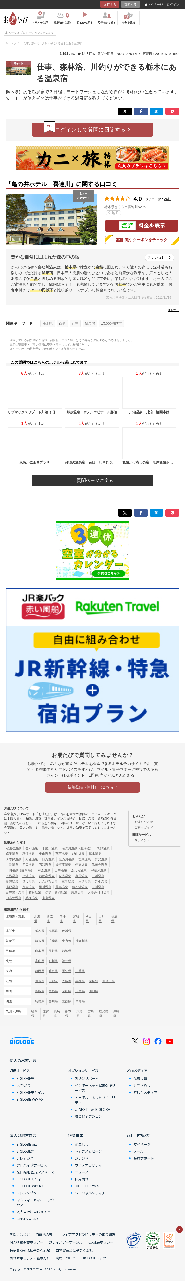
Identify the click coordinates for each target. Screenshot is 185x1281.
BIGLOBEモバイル (30, 1092)
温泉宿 (90, 323)
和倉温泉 (44, 870)
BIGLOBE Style (87, 1186)
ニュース (81, 1172)
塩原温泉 (84, 859)
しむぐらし (142, 1085)
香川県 (53, 1001)
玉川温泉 (98, 887)
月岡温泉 (28, 865)
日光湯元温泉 (15, 892)
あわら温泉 (79, 870)
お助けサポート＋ (88, 1078)
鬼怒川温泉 (66, 859)
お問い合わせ (20, 1234)
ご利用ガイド (143, 827)
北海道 (37, 919)
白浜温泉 (98, 876)
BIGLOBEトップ (94, 1258)
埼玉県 (39, 941)
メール (139, 1151)
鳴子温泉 (12, 854)
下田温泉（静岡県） (20, 870)
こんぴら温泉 (48, 881)
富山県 (39, 961)
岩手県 (63, 919)
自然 (62, 323)
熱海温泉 (31, 898)
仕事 (75, 323)
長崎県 (57, 1013)
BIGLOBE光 (25, 1078)
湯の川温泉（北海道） (77, 848)
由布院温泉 (13, 898)
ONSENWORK (28, 1218)
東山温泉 (45, 854)
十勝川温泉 (50, 848)
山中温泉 (61, 870)
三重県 (80, 971)
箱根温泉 (35, 892)
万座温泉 (31, 859)
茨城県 (66, 931)
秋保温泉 (28, 854)
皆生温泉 (101, 881)
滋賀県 (39, 981)
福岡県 (34, 1013)
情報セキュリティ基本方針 (30, 1258)
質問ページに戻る (93, 480)
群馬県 (53, 931)
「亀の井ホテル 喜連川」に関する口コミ (61, 184)
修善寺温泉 (99, 865)
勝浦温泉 (12, 881)
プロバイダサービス (32, 1165)
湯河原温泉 (63, 865)
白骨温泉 (12, 865)
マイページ (154, 4)
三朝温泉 (68, 881)
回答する (110, 4)
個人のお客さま (23, 1060)
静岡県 (39, 971)
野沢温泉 (101, 859)
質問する (130, 4)
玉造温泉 (84, 881)
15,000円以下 (111, 323)
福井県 (66, 961)
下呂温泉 (12, 876)
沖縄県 (116, 1013)
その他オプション (88, 1116)
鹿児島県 (103, 1013)
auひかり (24, 1085)
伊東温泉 (81, 865)
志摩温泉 (77, 892)
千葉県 (53, 941)
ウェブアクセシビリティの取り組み (88, 1234)
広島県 (80, 991)
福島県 (114, 919)
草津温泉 (95, 854)
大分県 (79, 1013)
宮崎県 (91, 1013)
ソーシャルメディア (90, 1192)
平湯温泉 (28, 876)
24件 (167, 199)
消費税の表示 (46, 1234)
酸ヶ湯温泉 (80, 887)
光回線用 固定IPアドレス (35, 1172)
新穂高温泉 (47, 876)
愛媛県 (66, 1001)
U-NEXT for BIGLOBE (92, 1109)
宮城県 (76, 919)
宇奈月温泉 (98, 870)
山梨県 (39, 951)
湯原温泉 (12, 887)
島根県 (53, 991)
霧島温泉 (62, 887)
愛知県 (66, 971)
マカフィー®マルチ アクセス (35, 1202)
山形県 (102, 919)
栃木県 (48, 323)
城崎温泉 (65, 876)
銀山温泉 (78, 854)
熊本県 (68, 1013)
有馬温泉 (81, 876)
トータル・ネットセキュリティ (95, 1100)
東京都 (66, 941)
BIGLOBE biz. (27, 1144)
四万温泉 (48, 859)
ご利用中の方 (138, 1135)
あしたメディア (145, 1092)
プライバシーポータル (66, 1242)
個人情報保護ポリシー (26, 1242)
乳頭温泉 (103, 848)
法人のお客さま (23, 1135)
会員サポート (144, 1158)
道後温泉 (28, 881)
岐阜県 (53, 971)
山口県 (93, 991)
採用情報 (81, 1179)
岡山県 (66, 991)
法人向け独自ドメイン (33, 1211)
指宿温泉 (48, 898)
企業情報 (75, 1135)
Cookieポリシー (100, 1242)
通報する (173, 310)
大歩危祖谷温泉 (99, 892)
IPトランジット (28, 1192)
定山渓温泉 (13, 848)
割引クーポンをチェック (141, 240)
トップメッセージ (88, 1151)
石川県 (53, 961)
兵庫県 (80, 981)
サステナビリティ (88, 1165)
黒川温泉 (45, 887)
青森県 (50, 919)
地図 (113, 213)
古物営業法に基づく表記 (74, 1250)
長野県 (53, 951)
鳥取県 (39, 991)
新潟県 (66, 951)
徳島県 (39, 1001)
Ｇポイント (142, 840)
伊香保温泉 (13, 859)
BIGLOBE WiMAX (30, 1099)
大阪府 (66, 981)
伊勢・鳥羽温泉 (56, 892)
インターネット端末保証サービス (95, 1088)
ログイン (173, 4)
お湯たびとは (143, 822)
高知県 (80, 1001)
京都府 (53, 981)
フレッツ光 (25, 1158)
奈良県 (93, 981)
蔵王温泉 (62, 854)
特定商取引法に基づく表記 (30, 1250)
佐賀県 (46, 1013)
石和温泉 (45, 865)
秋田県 (89, 919)
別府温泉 (28, 887)
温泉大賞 (140, 1078)
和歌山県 (108, 981)
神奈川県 (81, 941)
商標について (66, 1258)
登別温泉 (31, 848)
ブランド (81, 1158)
